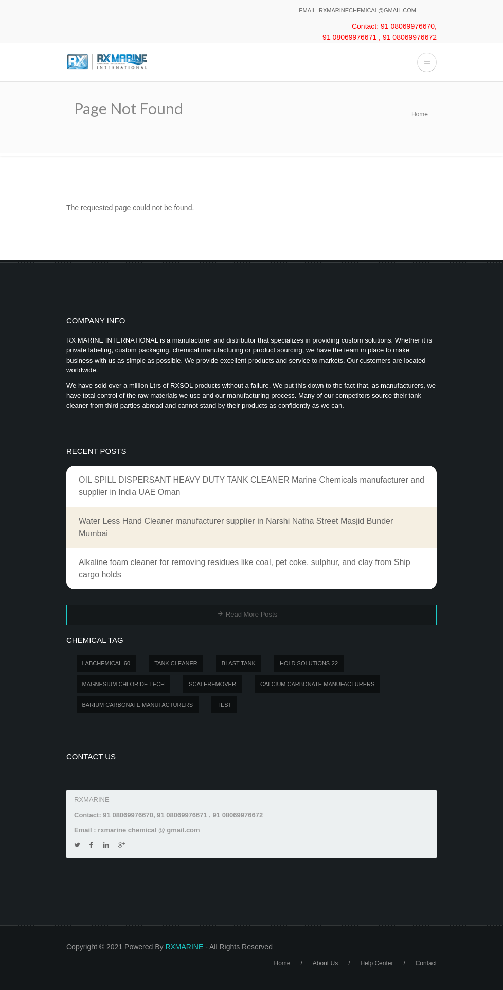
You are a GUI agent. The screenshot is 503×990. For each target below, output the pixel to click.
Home (419, 114)
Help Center (376, 963)
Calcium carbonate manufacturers (317, 684)
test (224, 705)
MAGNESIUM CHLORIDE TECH (123, 684)
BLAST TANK (239, 663)
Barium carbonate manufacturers (137, 705)
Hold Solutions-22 (309, 663)
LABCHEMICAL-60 (106, 663)
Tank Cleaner (175, 663)
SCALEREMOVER (212, 684)
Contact (426, 963)
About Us (325, 963)
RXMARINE (184, 947)
